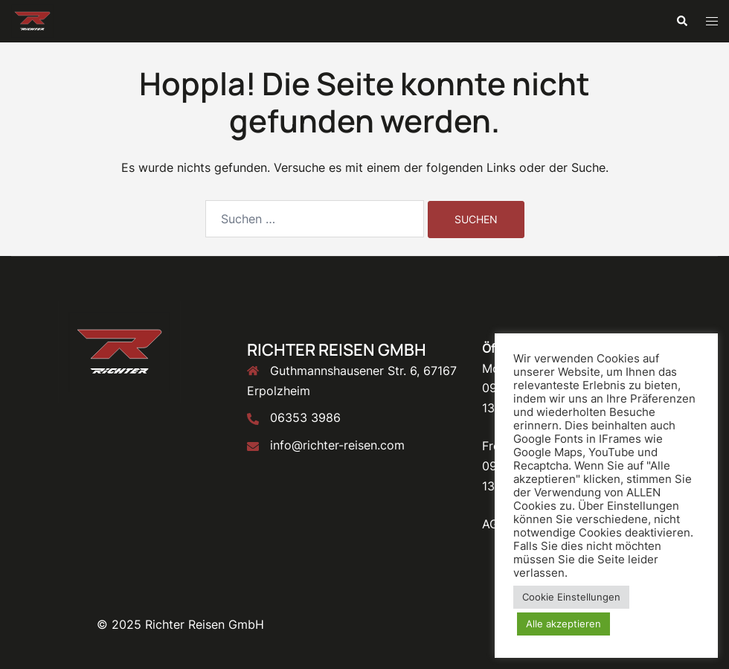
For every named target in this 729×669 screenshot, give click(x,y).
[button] (681, 21)
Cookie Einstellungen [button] (571, 597)
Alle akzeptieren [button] (563, 624)
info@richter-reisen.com (337, 445)
